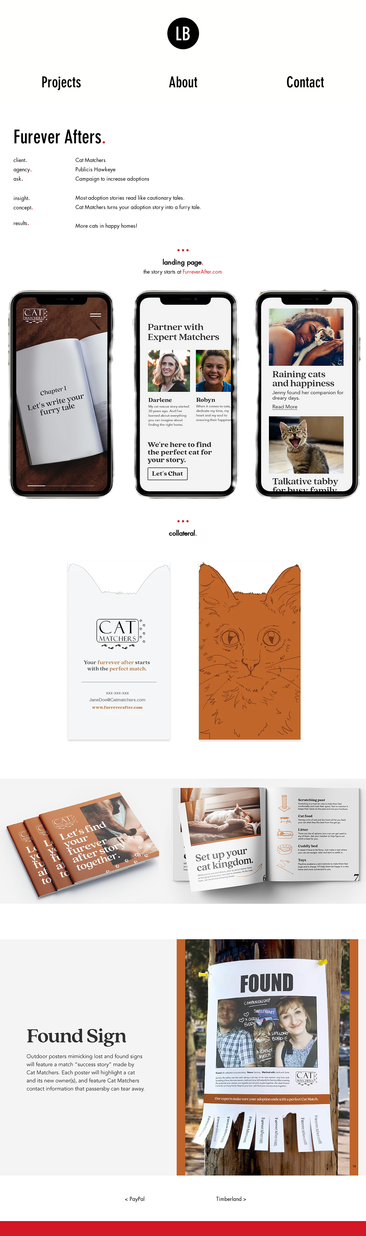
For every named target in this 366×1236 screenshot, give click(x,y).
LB (182, 34)
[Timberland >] (231, 1199)
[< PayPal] (134, 1199)
